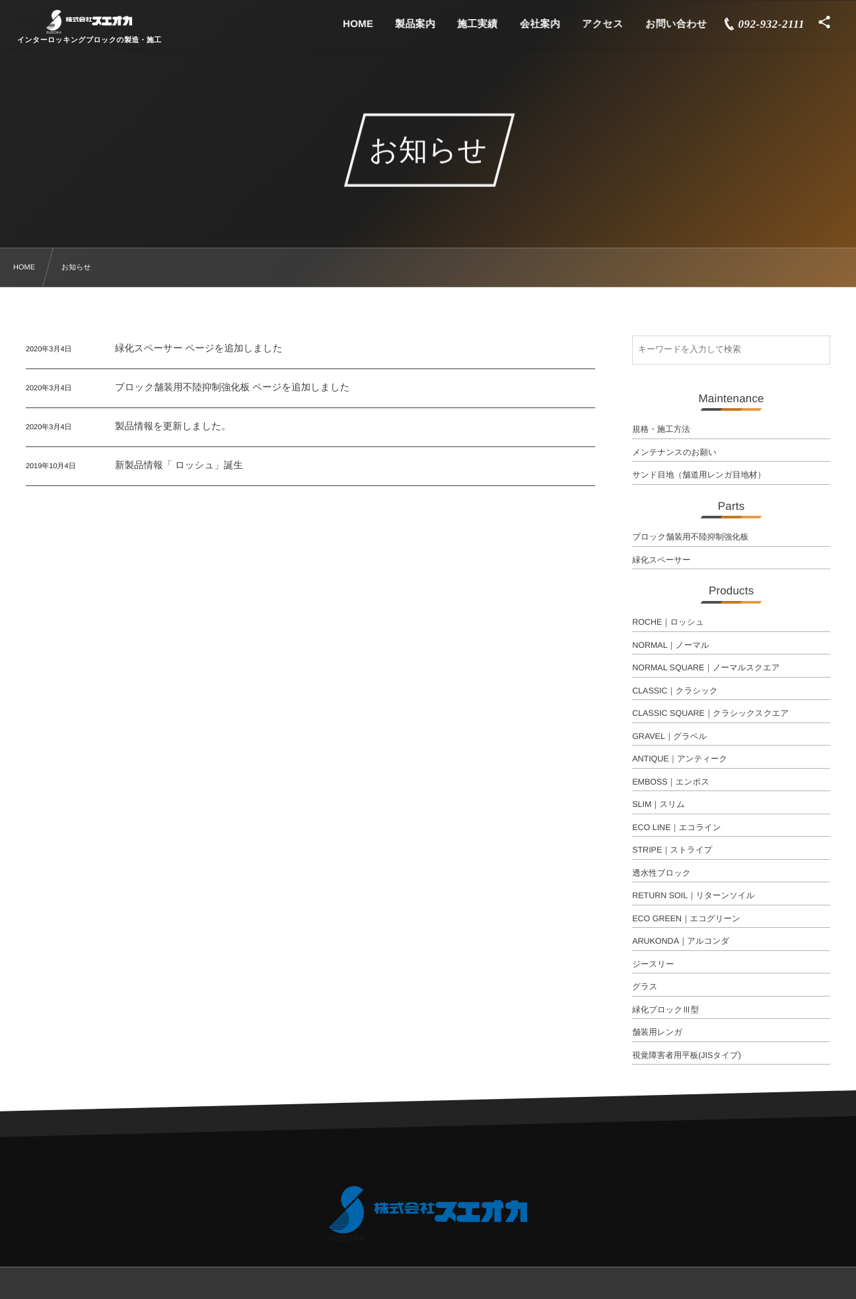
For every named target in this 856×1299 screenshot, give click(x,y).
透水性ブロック (661, 873)
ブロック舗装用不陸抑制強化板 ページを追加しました (232, 387)
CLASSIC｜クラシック (675, 690)
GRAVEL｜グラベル (669, 736)
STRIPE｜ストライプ (672, 850)
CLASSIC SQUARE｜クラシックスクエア (710, 713)
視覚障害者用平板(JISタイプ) (686, 1055)
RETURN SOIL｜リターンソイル (693, 895)
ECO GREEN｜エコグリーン (686, 918)
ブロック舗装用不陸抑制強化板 (690, 537)
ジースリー (653, 964)
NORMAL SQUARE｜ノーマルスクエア (706, 667)
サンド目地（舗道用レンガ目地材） (699, 474)
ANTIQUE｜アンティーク (679, 758)
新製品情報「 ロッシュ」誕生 (179, 465)
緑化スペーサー (661, 560)
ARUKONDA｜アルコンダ (680, 941)
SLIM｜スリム (658, 804)
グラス (644, 986)
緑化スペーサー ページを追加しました (199, 348)
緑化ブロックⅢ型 (665, 1009)
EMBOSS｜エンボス (670, 782)
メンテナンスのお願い (674, 452)
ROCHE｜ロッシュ (668, 622)
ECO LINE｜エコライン (676, 827)
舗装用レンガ (657, 1032)
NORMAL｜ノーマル (670, 645)
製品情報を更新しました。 (173, 426)
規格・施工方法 (661, 429)
